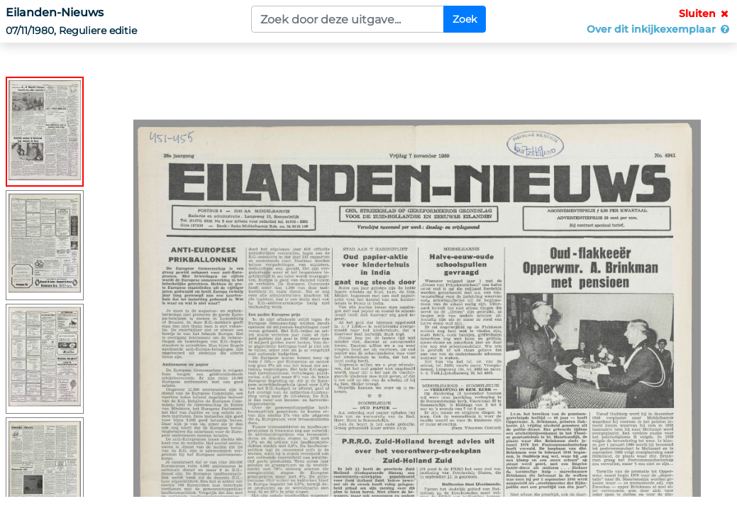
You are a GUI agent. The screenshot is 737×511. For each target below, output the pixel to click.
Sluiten (705, 13)
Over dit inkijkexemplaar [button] (659, 29)
